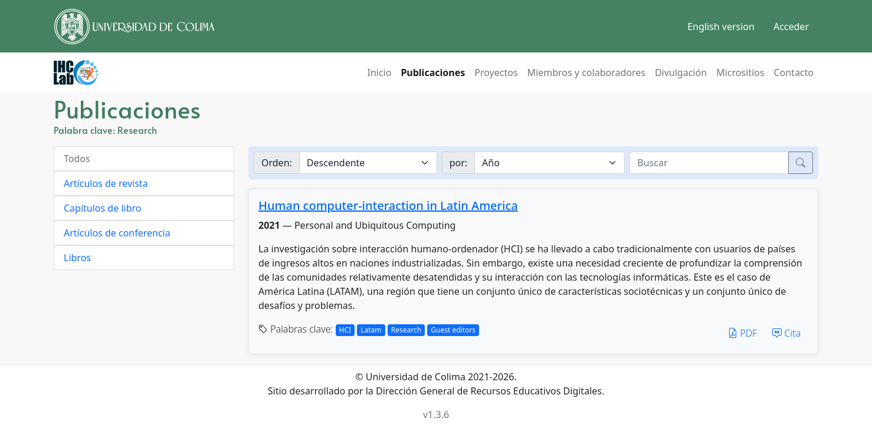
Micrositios (740, 72)
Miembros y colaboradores (586, 72)
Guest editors (453, 330)
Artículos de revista (106, 183)
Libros (77, 257)
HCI (345, 330)
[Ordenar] (368, 163)
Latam (370, 330)
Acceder (791, 26)
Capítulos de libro (102, 208)
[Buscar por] (549, 163)
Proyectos (495, 72)
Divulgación (681, 72)
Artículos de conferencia (117, 232)
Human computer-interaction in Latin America (388, 205)
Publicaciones (433, 72)
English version (721, 26)
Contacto (793, 72)
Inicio (379, 72)
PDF (742, 333)
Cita (786, 333)
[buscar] (709, 163)
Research (406, 330)
